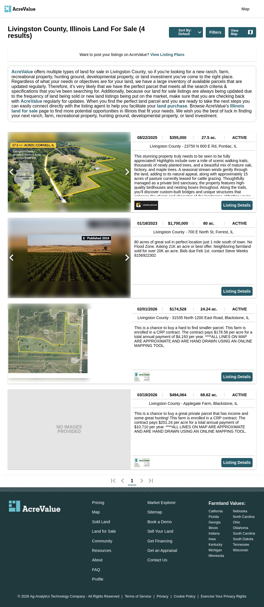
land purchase (172, 106)
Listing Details (237, 205)
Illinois (213, 528)
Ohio (236, 522)
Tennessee (241, 545)
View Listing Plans (167, 54)
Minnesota (216, 556)
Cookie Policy (184, 596)
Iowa (212, 539)
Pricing (98, 502)
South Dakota (243, 539)
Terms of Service (138, 596)
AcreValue (22, 71)
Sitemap (154, 512)
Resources (101, 550)
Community (102, 541)
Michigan (215, 550)
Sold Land (101, 522)
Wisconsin (240, 550)
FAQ (96, 569)
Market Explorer (161, 502)
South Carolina (244, 533)
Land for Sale (104, 531)
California (216, 511)
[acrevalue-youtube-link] (57, 521)
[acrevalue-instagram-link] (46, 521)
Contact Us (157, 560)
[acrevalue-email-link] (12, 521)
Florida (214, 517)
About (97, 560)
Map (245, 9)
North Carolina (244, 517)
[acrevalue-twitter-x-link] (35, 521)
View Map (242, 32)
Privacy (162, 596)
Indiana (214, 533)
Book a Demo (159, 522)
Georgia (215, 522)
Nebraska (240, 511)
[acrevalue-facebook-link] (23, 521)
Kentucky (215, 545)
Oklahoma (240, 528)
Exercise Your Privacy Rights (223, 596)
